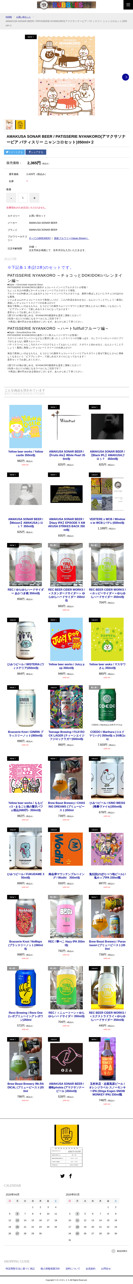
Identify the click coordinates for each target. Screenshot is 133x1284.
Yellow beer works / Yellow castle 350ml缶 (25, 453)
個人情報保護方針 (50, 1268)
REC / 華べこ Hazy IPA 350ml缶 (66, 943)
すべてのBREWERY (40, 238)
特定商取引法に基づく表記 (20, 1268)
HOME (9, 16)
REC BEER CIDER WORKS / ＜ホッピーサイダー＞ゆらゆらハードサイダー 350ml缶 (107, 593)
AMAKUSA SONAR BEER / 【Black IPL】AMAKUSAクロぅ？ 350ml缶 (107, 455)
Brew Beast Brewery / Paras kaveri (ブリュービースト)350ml (107, 945)
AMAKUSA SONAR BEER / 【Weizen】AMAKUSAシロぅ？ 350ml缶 (25, 523)
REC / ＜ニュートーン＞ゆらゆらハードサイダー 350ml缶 (66, 1014)
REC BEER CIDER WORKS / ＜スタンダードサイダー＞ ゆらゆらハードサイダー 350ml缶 (66, 595)
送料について (73, 1268)
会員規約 (90, 1268)
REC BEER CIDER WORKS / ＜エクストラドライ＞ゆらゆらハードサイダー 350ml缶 (107, 1016)
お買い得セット (25, 16)
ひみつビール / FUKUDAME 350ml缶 (25, 876)
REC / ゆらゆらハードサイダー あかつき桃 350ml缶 (26, 591)
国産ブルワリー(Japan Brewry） (71, 238)
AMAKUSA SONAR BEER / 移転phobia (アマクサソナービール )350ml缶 (66, 1087)
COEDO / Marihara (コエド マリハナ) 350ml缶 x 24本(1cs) (107, 735)
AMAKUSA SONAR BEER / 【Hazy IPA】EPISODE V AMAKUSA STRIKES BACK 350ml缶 (66, 524)
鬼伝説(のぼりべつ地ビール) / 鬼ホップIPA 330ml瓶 (107, 876)
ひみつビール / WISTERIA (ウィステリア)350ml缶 (25, 666)
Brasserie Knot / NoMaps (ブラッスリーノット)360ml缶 (25, 945)
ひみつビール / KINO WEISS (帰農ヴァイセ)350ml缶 (107, 804)
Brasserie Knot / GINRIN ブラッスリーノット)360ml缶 (25, 733)
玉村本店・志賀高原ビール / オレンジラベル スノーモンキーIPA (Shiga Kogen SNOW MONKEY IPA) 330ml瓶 (107, 1089)
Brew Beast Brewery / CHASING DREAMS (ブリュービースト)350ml (66, 806)
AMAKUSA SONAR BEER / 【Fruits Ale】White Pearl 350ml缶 (66, 455)
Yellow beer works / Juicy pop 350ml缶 (66, 666)
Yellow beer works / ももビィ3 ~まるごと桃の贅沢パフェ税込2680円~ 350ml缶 (25, 806)
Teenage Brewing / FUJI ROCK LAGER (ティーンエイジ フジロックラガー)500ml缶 (66, 735)
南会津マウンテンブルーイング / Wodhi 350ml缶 (66, 876)
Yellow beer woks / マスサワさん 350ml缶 (107, 666)
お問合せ (106, 1268)
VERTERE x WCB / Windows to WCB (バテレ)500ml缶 (107, 521)
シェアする (36, 152)
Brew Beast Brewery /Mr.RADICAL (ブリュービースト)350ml (25, 1087)
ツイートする (14, 152)
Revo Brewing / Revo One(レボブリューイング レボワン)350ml (25, 1016)
